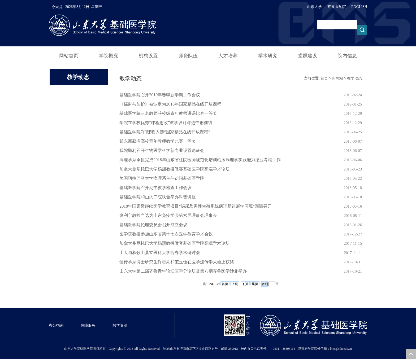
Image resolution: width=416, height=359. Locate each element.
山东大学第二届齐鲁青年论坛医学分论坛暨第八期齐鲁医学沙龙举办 (183, 271)
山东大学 (314, 7)
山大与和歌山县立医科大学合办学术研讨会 (159, 252)
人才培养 (227, 55)
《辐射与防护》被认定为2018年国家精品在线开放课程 (170, 104)
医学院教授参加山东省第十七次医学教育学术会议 (166, 234)
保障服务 (88, 325)
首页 (324, 78)
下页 (245, 283)
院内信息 (347, 55)
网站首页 (68, 55)
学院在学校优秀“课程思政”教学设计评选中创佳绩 (165, 122)
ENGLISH (359, 7)
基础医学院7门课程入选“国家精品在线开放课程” (164, 132)
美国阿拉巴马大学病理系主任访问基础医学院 (161, 178)
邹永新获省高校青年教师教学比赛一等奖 (157, 141)
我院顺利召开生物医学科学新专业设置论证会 (161, 150)
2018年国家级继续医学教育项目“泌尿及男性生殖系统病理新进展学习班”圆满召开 (195, 206)
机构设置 (148, 55)
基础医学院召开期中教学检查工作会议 (155, 187)
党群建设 (307, 55)
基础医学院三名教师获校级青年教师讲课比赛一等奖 (168, 113)
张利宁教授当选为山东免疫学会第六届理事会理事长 (168, 215)
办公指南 (56, 325)
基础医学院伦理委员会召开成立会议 (153, 224)
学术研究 (267, 55)
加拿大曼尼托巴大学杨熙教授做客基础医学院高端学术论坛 (174, 169)
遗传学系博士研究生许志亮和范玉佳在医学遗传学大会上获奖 (176, 262)
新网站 (337, 78)
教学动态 (354, 78)
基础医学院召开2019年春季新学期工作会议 (159, 95)
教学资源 (119, 325)
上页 (235, 283)
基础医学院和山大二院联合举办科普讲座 (157, 197)
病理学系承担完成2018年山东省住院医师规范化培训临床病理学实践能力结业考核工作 (200, 159)
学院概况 (108, 55)
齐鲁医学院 (336, 7)
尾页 (255, 283)
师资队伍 (188, 55)
